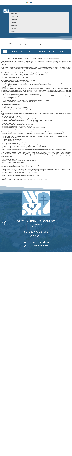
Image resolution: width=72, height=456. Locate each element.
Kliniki (10, 44)
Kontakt (13, 31)
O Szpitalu (14, 16)
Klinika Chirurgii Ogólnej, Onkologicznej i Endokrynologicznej (36, 51)
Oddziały (14, 19)
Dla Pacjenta (15, 28)
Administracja (14, 25)
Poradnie (14, 22)
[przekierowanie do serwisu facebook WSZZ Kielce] (31, 2)
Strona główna (14, 13)
